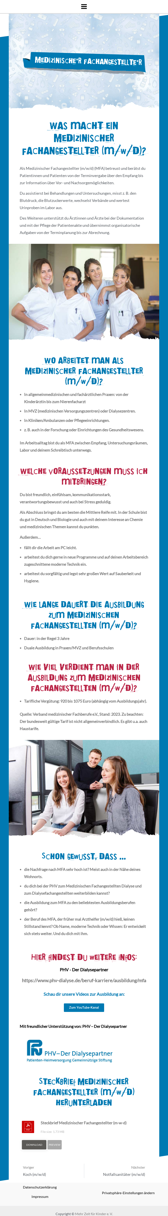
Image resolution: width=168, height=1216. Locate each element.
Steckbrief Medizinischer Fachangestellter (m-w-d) (83, 1122)
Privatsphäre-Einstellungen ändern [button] (128, 1193)
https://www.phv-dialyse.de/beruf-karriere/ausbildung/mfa (84, 980)
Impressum (40, 1197)
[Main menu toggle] (84, 6)
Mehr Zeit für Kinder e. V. (94, 1214)
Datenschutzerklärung (40, 1187)
